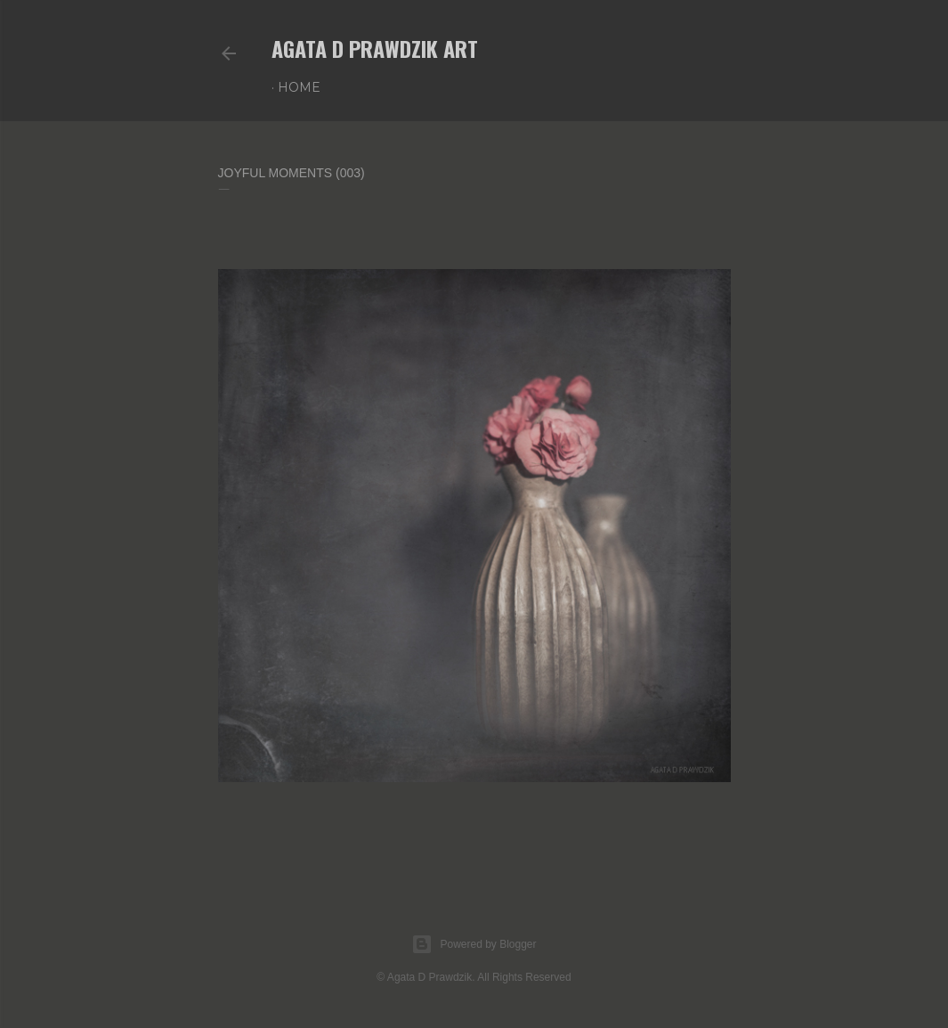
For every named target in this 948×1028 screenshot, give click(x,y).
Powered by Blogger (473, 944)
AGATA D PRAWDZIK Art (374, 48)
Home (299, 87)
